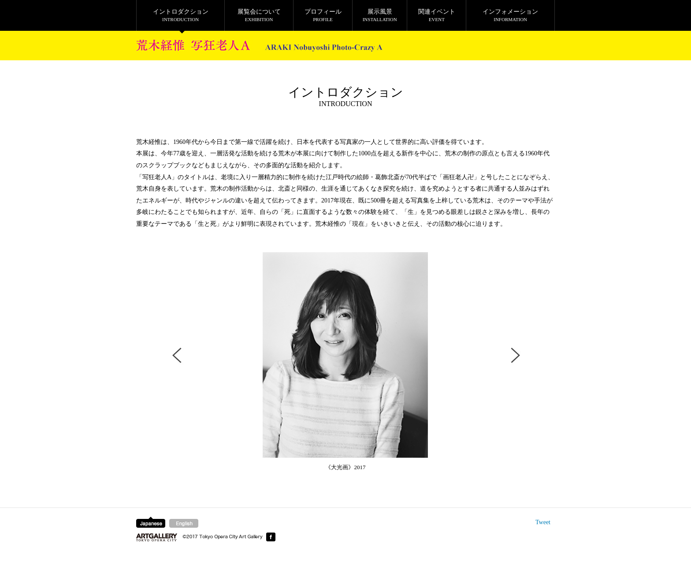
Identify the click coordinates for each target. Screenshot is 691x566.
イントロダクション (180, 15)
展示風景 (380, 15)
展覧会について (259, 15)
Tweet (542, 522)
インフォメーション (510, 15)
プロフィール (322, 15)
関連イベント (436, 15)
